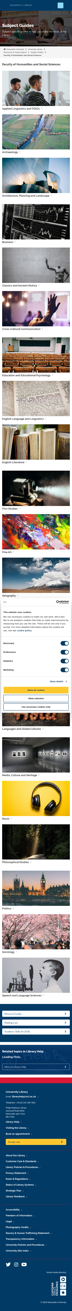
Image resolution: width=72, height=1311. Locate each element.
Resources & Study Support (15, 52)
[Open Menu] (67, 5)
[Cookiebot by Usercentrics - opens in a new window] (56, 602)
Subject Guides (37, 52)
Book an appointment (18, 1134)
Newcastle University (15, 49)
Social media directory (56, 1272)
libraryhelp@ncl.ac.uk (24, 1096)
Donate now (14, 1142)
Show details (56, 681)
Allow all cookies (36, 690)
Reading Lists (11, 1022)
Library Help (12, 1122)
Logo (4, 5)
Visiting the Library (16, 1128)
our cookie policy (22, 630)
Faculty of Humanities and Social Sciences (23, 55)
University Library (35, 49)
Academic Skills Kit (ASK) (17, 1031)
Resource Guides (13, 1013)
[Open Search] (60, 5)
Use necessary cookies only (36, 707)
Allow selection (36, 698)
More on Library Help (15, 1066)
